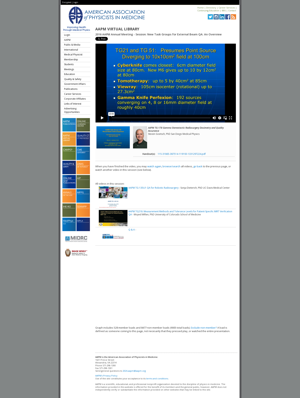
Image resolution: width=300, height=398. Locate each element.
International (71, 49)
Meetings (69, 69)
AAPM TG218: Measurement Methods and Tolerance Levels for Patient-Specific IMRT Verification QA (180, 213)
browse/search (171, 166)
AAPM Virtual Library (117, 29)
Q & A (131, 229)
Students (69, 64)
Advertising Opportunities (72, 110)
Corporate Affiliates (75, 98)
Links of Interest (72, 103)
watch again (154, 166)
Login (75, 2)
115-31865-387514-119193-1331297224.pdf (182, 154)
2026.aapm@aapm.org (134, 370)
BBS (224, 10)
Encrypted (66, 2)
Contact (232, 10)
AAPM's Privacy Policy (106, 375)
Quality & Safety (72, 79)
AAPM (67, 40)
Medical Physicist (73, 54)
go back (197, 166)
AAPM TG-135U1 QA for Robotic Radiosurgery (153, 187)
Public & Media (72, 44)
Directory (211, 7)
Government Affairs (74, 84)
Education (69, 74)
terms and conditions (157, 378)
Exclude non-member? (204, 327)
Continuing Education (208, 10)
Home (200, 7)
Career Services (227, 7)
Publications (70, 89)
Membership (71, 59)
